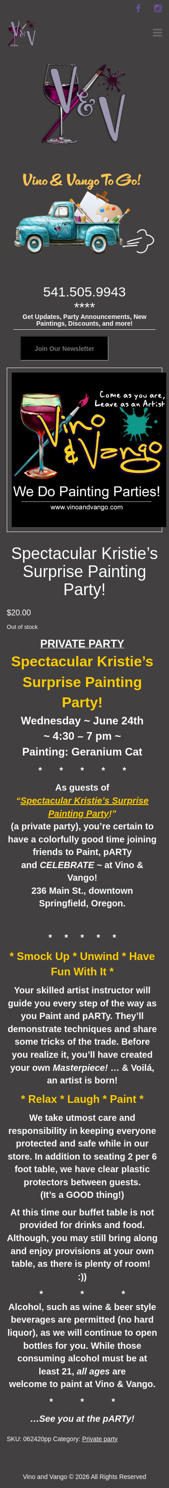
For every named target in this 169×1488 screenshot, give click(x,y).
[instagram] (157, 8)
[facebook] (137, 8)
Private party (100, 1438)
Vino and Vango (45, 1476)
